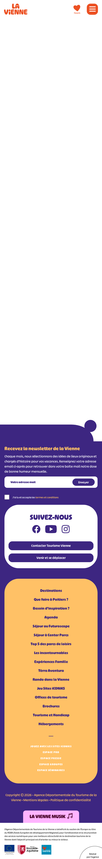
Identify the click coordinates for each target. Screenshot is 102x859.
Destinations (51, 590)
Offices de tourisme (51, 697)
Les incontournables (51, 652)
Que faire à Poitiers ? (51, 599)
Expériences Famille (51, 661)
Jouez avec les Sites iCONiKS (51, 746)
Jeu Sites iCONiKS (51, 688)
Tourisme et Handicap (51, 715)
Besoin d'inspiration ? (51, 608)
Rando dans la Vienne (51, 679)
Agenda (51, 617)
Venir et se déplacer (51, 557)
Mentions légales (35, 800)
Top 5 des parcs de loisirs (51, 644)
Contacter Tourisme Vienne (51, 545)
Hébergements (51, 724)
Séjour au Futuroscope (51, 626)
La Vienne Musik (51, 816)
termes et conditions (47, 497)
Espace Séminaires (51, 770)
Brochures (51, 706)
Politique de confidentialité (70, 800)
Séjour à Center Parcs (51, 635)
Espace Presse (51, 758)
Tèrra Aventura (51, 670)
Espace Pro (51, 752)
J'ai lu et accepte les (36, 497)
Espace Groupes (51, 764)
